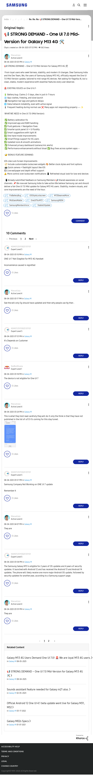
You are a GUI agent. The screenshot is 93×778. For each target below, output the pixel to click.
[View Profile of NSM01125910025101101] (21, 247)
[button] (84, 56)
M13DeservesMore (61, 195)
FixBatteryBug (15, 195)
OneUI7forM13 (37, 200)
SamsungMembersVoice (19, 205)
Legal (4, 761)
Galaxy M (28, 62)
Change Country (9, 766)
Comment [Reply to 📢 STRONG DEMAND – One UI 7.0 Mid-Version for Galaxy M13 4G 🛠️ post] (80, 221)
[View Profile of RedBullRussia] (17, 366)
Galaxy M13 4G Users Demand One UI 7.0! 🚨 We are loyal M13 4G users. (49, 657)
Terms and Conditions (12, 751)
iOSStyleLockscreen (38, 195)
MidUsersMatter (15, 200)
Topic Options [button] (84, 26)
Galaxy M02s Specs (18, 721)
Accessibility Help (10, 747)
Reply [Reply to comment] (81, 280)
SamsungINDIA (57, 200)
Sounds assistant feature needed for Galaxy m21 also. (38, 689)
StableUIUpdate (44, 205)
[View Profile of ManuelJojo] (16, 55)
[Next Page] (32, 239)
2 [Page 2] (25, 239)
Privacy (5, 756)
